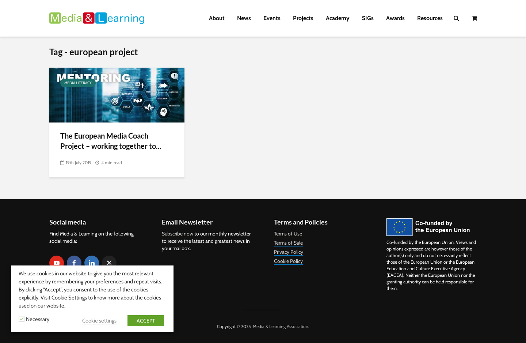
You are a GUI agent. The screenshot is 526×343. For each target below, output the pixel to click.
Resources (430, 18)
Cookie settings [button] (99, 320)
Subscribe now (177, 233)
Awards (395, 18)
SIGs (368, 18)
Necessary (37, 319)
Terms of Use (288, 233)
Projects (303, 18)
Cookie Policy (288, 261)
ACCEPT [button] (146, 320)
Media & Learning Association (280, 326)
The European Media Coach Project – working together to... (110, 140)
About (217, 18)
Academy (338, 18)
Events (272, 18)
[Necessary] (21, 319)
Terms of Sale (288, 243)
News (244, 18)
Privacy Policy (288, 252)
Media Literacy (78, 82)
